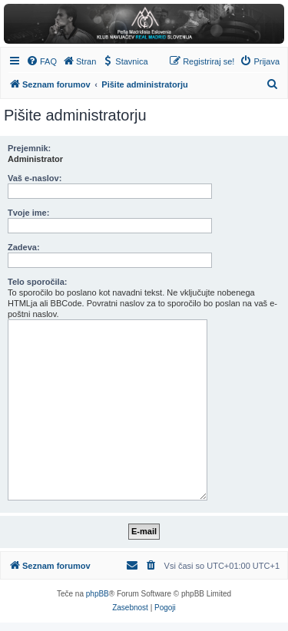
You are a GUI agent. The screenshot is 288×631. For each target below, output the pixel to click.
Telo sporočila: (37, 281)
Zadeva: (24, 247)
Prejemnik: (29, 148)
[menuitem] (41, 61)
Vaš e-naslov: (34, 178)
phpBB (97, 594)
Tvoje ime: (28, 212)
